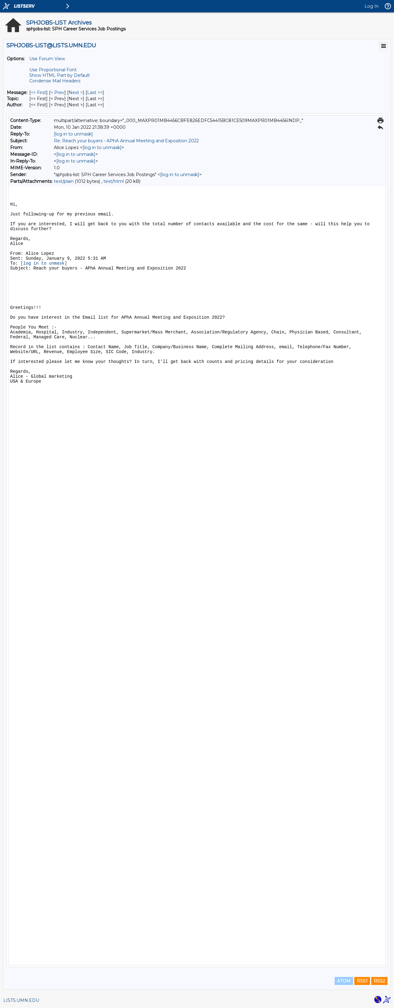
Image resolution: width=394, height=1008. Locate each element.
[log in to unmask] (73, 134)
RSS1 (362, 981)
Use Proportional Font (53, 70)
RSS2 (379, 981)
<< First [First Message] (38, 92)
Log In (371, 6)
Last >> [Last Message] (95, 92)
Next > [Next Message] (76, 92)
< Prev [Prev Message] (57, 92)
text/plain (64, 181)
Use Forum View (47, 58)
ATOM (344, 981)
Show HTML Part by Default (59, 75)
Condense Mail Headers (54, 81)
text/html (113, 181)
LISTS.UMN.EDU (21, 1000)
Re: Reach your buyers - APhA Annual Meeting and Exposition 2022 (126, 141)
